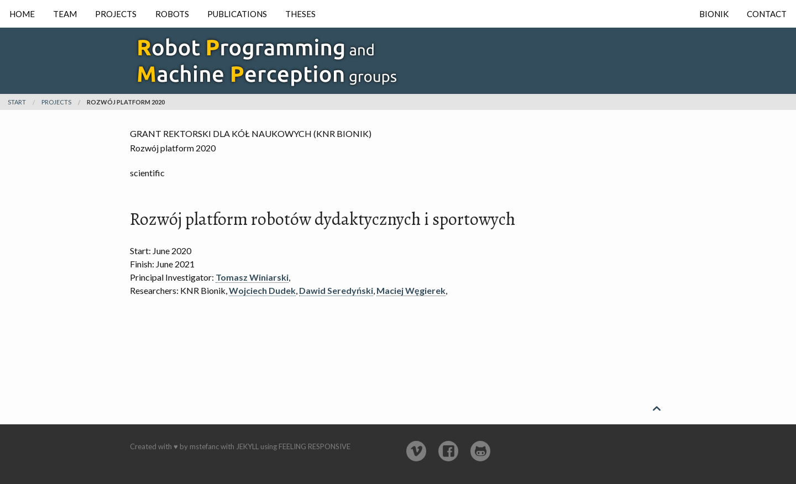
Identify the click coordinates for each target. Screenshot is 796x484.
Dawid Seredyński (336, 290)
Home (22, 14)
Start (17, 102)
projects (56, 102)
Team (65, 14)
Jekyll (247, 446)
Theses (300, 14)
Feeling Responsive (314, 446)
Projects (116, 14)
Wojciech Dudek (262, 290)
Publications (237, 14)
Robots (172, 14)
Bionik (714, 14)
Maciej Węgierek (411, 290)
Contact (767, 14)
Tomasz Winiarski (252, 277)
